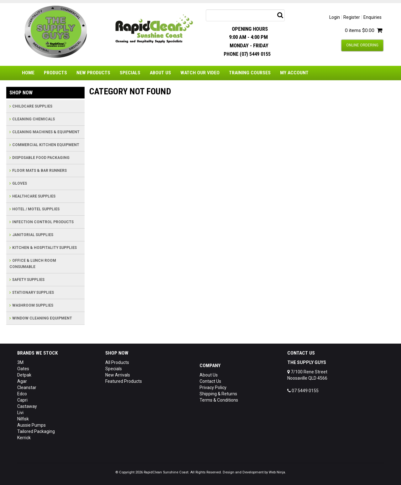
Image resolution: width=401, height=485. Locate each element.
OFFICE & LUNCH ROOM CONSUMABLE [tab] (32, 263)
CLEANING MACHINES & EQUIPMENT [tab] (46, 132)
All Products (117, 362)
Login (334, 17)
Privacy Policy (213, 387)
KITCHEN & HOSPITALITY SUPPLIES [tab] (44, 247)
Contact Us (210, 381)
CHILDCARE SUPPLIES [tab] (32, 106)
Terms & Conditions (219, 400)
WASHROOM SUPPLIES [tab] (32, 305)
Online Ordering (362, 45)
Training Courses (250, 73)
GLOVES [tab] (19, 183)
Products (55, 73)
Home (28, 73)
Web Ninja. (277, 472)
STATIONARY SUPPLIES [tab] (33, 292)
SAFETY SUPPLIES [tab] (28, 279)
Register (351, 17)
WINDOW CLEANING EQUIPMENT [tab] (42, 318)
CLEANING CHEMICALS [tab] (33, 119)
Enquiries (372, 17)
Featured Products (123, 381)
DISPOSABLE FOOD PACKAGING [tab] (41, 158)
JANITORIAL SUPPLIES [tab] (32, 235)
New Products (93, 73)
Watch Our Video (200, 73)
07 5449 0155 (303, 390)
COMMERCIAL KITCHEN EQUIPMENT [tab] (45, 145)
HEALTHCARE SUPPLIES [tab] (33, 196)
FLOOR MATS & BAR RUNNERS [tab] (39, 170)
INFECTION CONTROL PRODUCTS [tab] (43, 222)
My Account (294, 73)
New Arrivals (117, 374)
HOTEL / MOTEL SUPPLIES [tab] (36, 209)
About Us (160, 73)
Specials (130, 73)
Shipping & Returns (218, 393)
